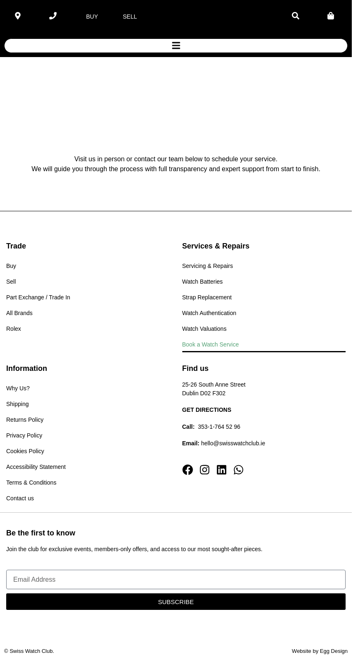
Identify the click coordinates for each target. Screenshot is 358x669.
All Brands (19, 313)
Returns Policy (24, 419)
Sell (11, 281)
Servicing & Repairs (207, 266)
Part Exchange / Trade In (38, 297)
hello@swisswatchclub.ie (233, 443)
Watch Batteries (202, 281)
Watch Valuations (204, 328)
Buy (11, 266)
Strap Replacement (207, 297)
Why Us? (18, 388)
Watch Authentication (209, 313)
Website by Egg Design (320, 651)
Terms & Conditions (31, 482)
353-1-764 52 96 (219, 426)
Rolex (13, 328)
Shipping (17, 404)
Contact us (20, 498)
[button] (176, 45)
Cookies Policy (25, 451)
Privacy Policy (24, 435)
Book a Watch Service (210, 344)
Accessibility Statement (36, 467)
